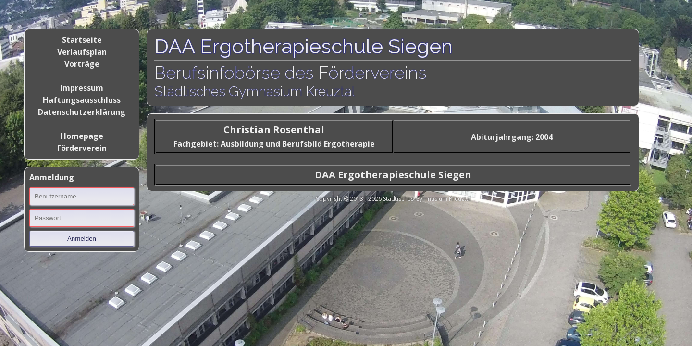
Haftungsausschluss (82, 100)
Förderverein (82, 148)
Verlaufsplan (82, 52)
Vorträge (81, 64)
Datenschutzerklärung (81, 112)
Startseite (82, 40)
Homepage (82, 136)
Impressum (81, 88)
